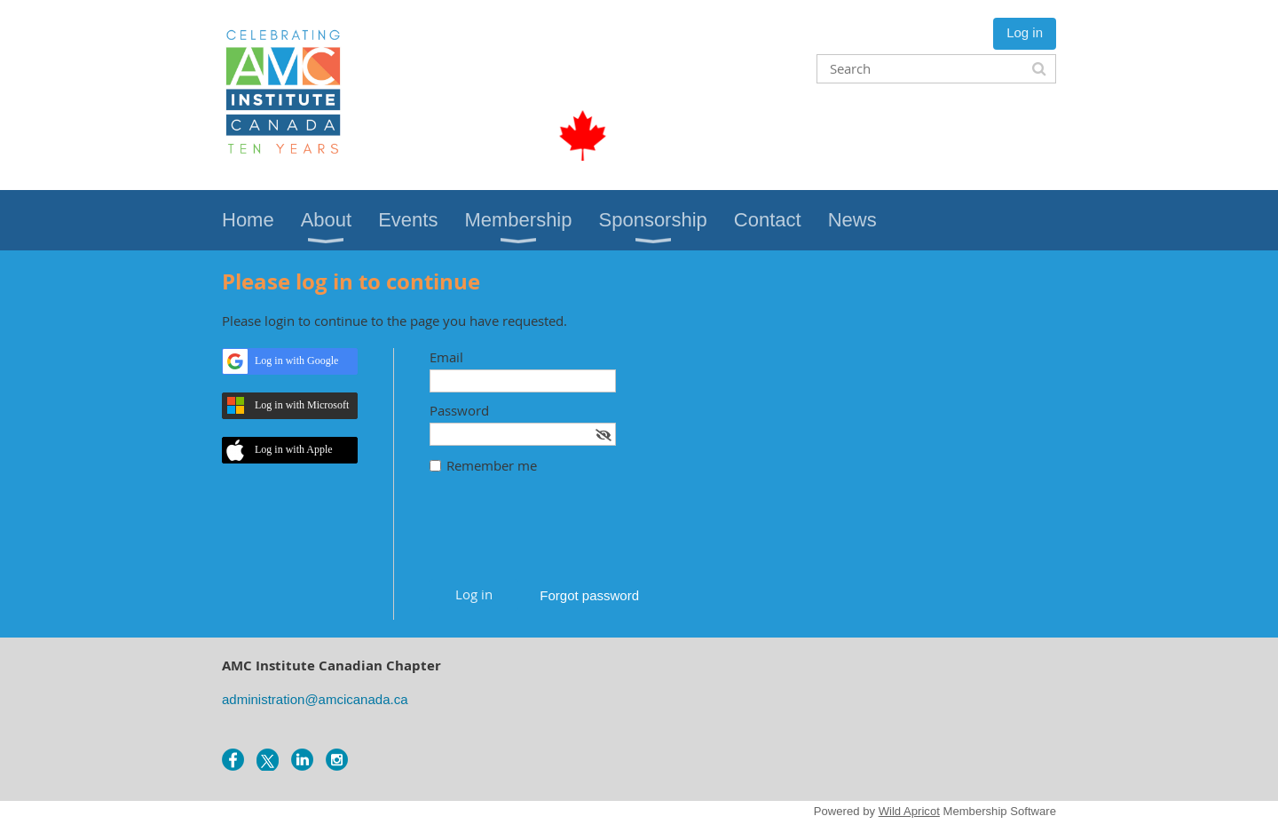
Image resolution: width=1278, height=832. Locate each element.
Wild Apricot (909, 811)
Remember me (491, 465)
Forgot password (589, 595)
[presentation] (564, 535)
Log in (1024, 32)
